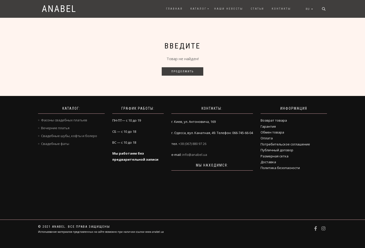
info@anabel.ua (194, 154)
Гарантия (268, 126)
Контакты (281, 8)
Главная (174, 8)
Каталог (198, 8)
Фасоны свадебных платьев (64, 120)
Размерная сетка (274, 156)
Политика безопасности (280, 168)
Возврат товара (274, 120)
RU (308, 9)
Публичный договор (277, 150)
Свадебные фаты (55, 143)
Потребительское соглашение (285, 144)
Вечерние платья (55, 128)
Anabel (59, 9)
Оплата (267, 138)
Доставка (268, 162)
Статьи (257, 8)
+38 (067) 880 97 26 (192, 143)
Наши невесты (228, 8)
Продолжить (182, 71)
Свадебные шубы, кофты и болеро (69, 136)
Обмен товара (272, 132)
